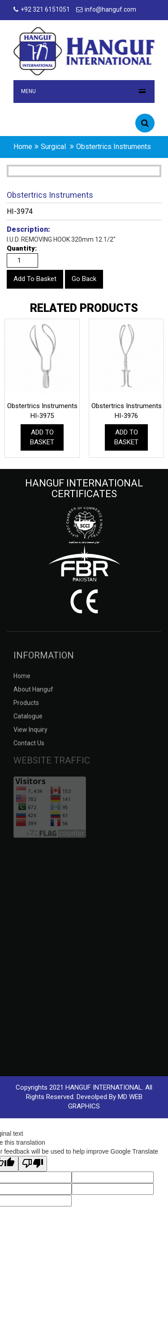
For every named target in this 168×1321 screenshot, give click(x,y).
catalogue (28, 721)
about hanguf (33, 695)
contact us (28, 748)
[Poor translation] (32, 1164)
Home (21, 681)
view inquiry (30, 735)
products (26, 708)
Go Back (84, 279)
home (22, 146)
